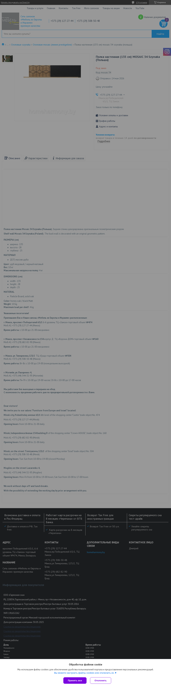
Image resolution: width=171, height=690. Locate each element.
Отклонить (101, 680)
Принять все (75, 680)
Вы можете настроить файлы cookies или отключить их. (84, 673)
